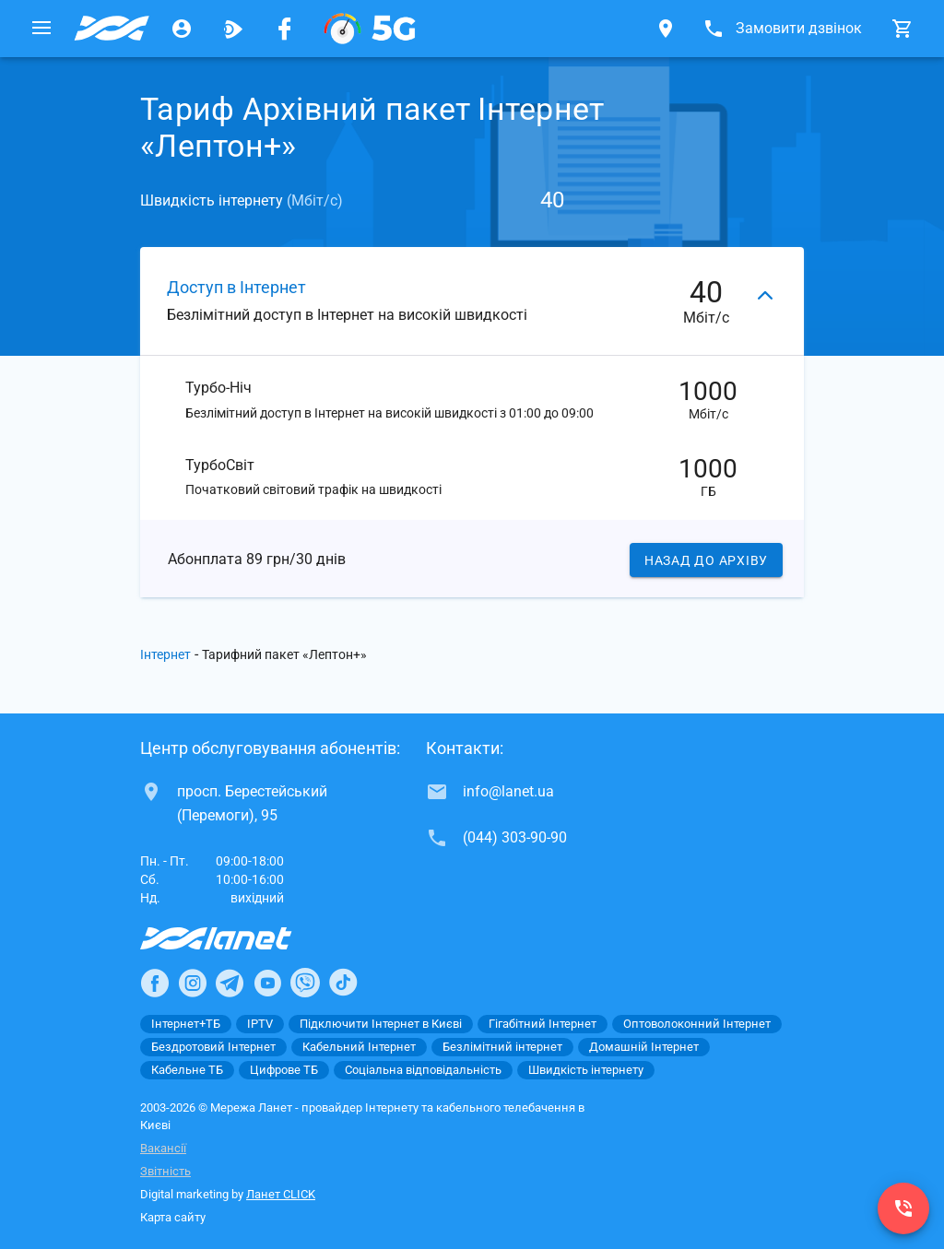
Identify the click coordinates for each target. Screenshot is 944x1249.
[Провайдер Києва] (111, 28)
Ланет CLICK (280, 1195)
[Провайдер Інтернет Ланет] (237, 939)
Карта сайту (173, 1218)
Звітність (165, 1172)
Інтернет (165, 655)
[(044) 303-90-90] (903, 1208)
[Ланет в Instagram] (192, 983)
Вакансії (163, 1149)
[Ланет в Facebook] (155, 983)
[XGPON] (370, 28)
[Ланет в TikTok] (343, 983)
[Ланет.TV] (233, 28)
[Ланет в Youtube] (267, 983)
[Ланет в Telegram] (229, 983)
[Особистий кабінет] (181, 28)
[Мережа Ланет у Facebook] (285, 28)
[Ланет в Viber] (305, 983)
